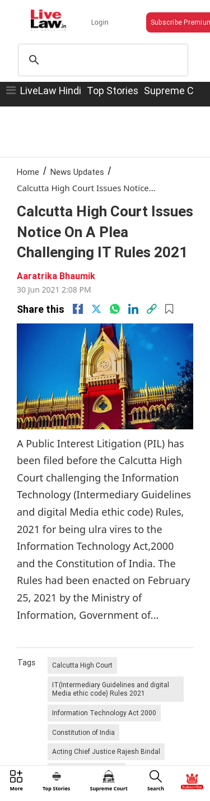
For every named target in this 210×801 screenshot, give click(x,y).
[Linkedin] (133, 309)
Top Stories (112, 90)
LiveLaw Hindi (50, 90)
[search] (101, 60)
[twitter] (96, 309)
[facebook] (78, 309)
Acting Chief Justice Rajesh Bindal (106, 751)
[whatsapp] (115, 309)
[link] (152, 309)
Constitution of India (83, 732)
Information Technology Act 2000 (104, 713)
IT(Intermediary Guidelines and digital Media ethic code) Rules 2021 (110, 689)
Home (28, 171)
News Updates (77, 171)
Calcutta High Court (82, 665)
